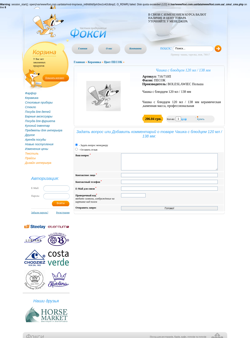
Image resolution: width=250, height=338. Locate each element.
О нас (109, 48)
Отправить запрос (86, 210)
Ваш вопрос (83, 155)
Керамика (31, 98)
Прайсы (30, 158)
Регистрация (63, 212)
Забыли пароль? (39, 212)
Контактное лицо (86, 178)
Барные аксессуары (39, 116)
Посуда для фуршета (40, 121)
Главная (82, 48)
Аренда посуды (35, 139)
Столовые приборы (39, 102)
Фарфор (30, 93)
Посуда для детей (38, 111)
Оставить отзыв (89, 149)
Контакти (135, 48)
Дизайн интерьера (38, 162)
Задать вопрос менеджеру (94, 145)
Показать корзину (54, 77)
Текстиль (32, 153)
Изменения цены (36, 149)
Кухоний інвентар (37, 125)
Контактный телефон (89, 185)
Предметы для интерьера (43, 130)
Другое (30, 135)
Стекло (30, 107)
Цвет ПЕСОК (113, 62)
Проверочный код (95, 201)
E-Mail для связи (86, 191)
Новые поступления (39, 144)
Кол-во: (171, 119)
